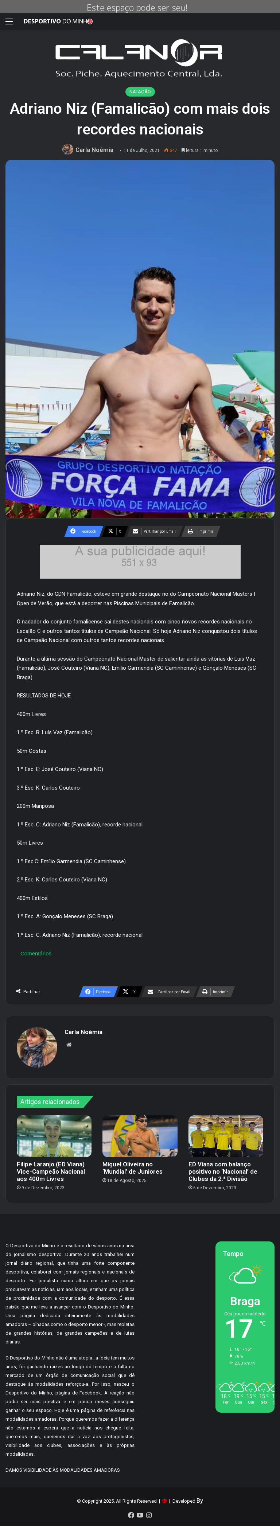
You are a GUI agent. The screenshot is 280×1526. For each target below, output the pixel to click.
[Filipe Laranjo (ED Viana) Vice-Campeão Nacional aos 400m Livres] (54, 1136)
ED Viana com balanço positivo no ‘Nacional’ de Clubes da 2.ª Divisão (222, 1171)
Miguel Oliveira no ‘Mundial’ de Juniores (132, 1168)
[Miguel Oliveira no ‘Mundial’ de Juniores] (139, 1136)
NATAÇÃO (140, 91)
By (200, 1500)
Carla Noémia (94, 149)
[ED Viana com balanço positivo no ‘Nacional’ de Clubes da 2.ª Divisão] (225, 1136)
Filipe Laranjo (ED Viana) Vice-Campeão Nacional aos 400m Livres (51, 1171)
